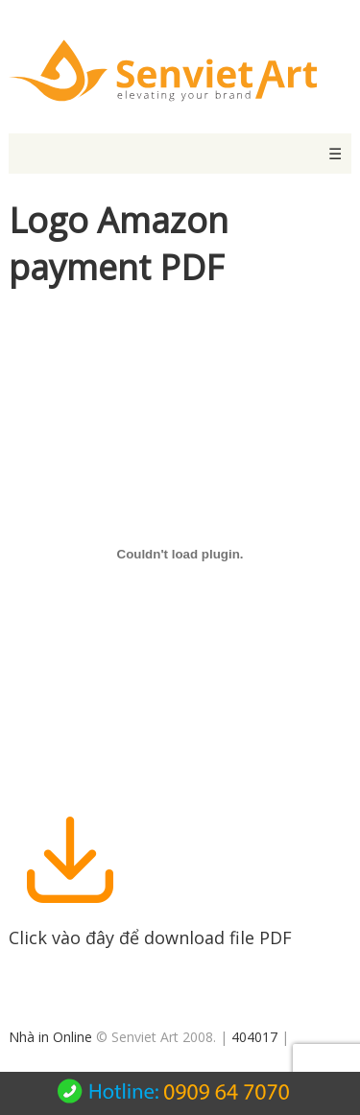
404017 (254, 1037)
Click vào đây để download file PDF (150, 926)
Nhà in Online (50, 1037)
